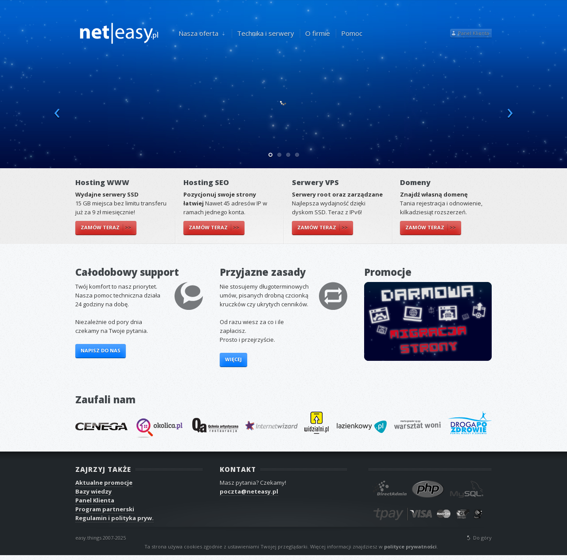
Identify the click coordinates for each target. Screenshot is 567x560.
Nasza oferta (199, 33)
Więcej (233, 359)
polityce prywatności (410, 546)
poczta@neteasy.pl (249, 491)
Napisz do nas (100, 350)
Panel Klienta (473, 33)
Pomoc (351, 33)
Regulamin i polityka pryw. (114, 518)
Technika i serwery (265, 33)
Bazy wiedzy (93, 491)
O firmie (317, 33)
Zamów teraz (106, 227)
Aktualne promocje (103, 483)
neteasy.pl (119, 32)
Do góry (482, 537)
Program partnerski (104, 509)
